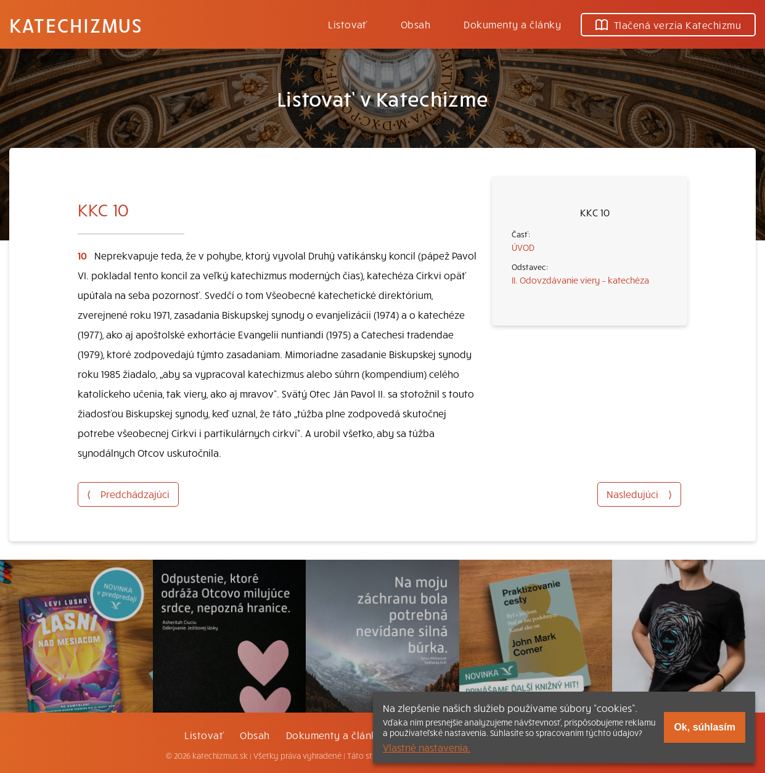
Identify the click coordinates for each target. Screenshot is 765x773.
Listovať (347, 24)
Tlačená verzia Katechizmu (668, 24)
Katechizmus (75, 24)
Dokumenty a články (512, 24)
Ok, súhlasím (704, 727)
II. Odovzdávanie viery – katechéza (580, 279)
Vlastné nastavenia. (426, 747)
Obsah (415, 24)
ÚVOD (523, 247)
